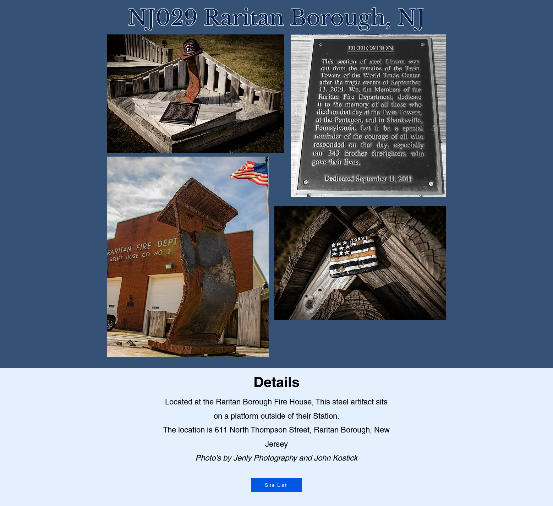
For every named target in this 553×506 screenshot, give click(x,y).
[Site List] (276, 485)
